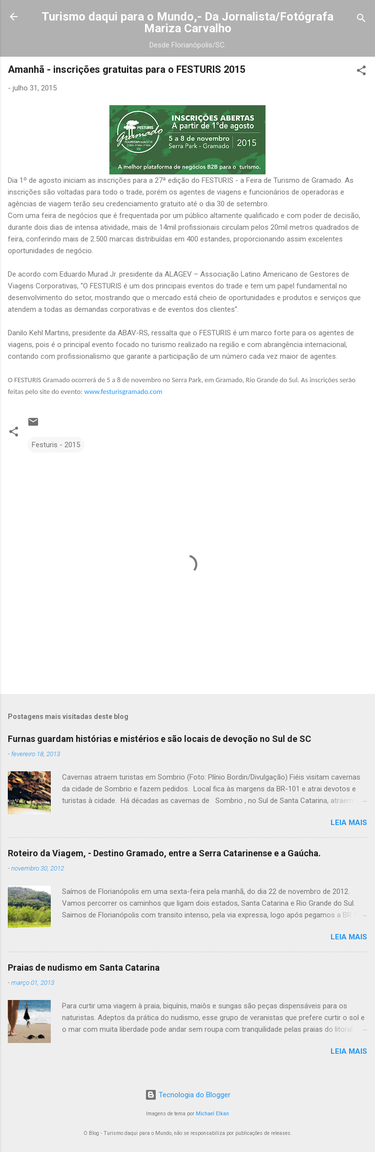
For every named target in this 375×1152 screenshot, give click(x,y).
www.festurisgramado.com (123, 391)
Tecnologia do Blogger (187, 1094)
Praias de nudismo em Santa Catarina (84, 967)
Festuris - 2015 (56, 444)
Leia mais (349, 822)
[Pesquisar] (361, 20)
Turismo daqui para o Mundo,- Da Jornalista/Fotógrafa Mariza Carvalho (187, 22)
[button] (361, 72)
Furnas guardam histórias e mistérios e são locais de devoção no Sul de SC (159, 739)
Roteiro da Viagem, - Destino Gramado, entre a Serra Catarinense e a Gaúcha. (164, 853)
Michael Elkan (212, 1113)
